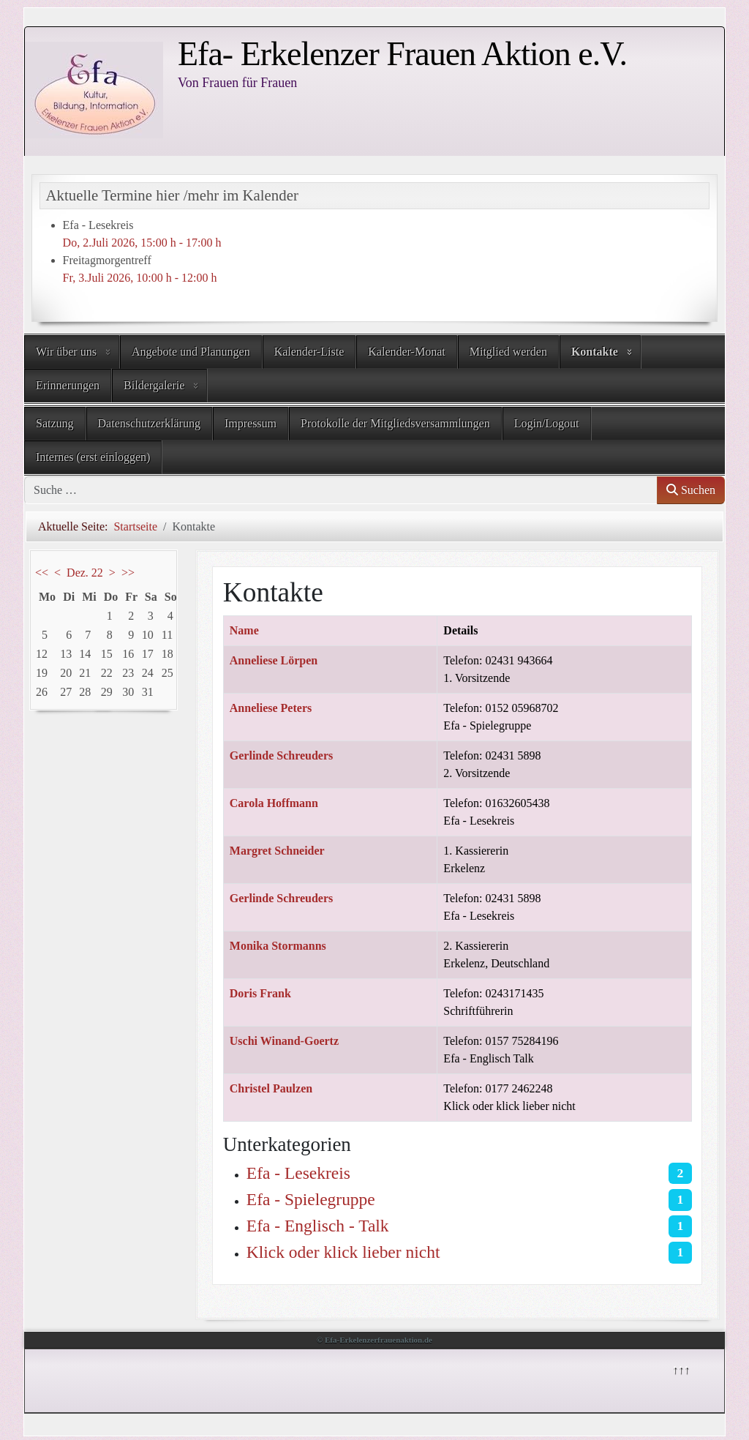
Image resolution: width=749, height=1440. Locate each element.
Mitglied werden (508, 351)
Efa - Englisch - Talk (317, 1225)
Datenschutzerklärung (149, 423)
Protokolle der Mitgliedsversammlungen (395, 423)
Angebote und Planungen (191, 351)
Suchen (690, 490)
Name (244, 630)
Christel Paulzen (271, 1088)
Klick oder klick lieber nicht (343, 1251)
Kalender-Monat (406, 351)
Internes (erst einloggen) (93, 457)
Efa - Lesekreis (298, 1172)
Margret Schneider (277, 850)
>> (128, 572)
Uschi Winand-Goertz (284, 1041)
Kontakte (594, 351)
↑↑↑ (680, 1368)
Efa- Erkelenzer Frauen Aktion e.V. (402, 53)
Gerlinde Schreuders (281, 755)
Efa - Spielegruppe (310, 1199)
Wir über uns (66, 351)
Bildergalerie (154, 385)
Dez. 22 (85, 572)
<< (41, 572)
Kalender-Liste (309, 351)
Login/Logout (546, 423)
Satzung (55, 423)
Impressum (250, 423)
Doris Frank (260, 993)
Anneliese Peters (271, 708)
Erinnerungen (67, 385)
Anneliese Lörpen (273, 660)
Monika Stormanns (278, 946)
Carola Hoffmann (274, 803)
